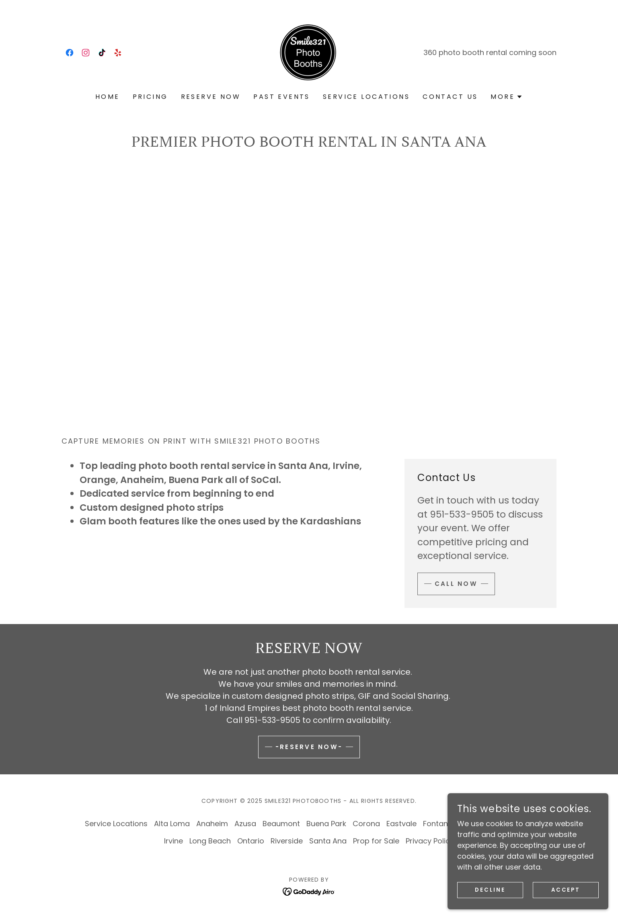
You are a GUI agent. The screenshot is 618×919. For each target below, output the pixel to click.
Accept (566, 890)
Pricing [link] (150, 96)
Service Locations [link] (366, 96)
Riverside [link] (287, 841)
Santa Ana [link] (328, 841)
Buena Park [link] (326, 824)
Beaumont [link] (281, 824)
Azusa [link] (245, 824)
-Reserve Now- (309, 746)
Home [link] (107, 96)
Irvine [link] (173, 841)
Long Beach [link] (210, 841)
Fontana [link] (438, 824)
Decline (490, 890)
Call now (457, 583)
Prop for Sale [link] (376, 841)
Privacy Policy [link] (430, 841)
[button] (507, 97)
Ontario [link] (250, 841)
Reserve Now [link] (211, 96)
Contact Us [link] (450, 96)
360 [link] (430, 52)
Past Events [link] (281, 96)
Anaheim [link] (212, 824)
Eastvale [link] (401, 824)
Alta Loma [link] (172, 824)
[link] (70, 53)
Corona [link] (366, 824)
